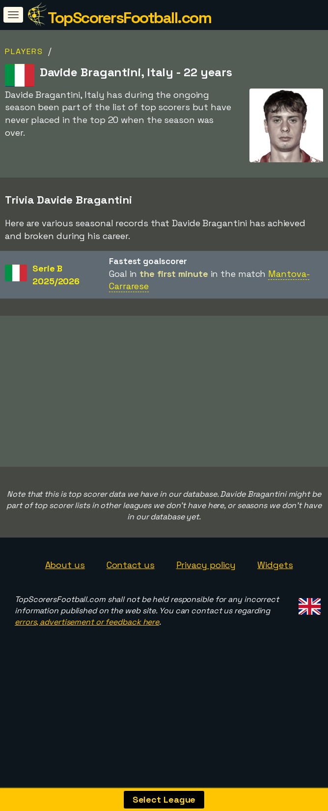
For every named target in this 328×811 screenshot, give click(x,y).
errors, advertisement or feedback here (87, 648)
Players (24, 51)
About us (65, 591)
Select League (164, 799)
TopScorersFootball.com (129, 18)
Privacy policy (206, 591)
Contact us (131, 591)
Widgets (275, 591)
